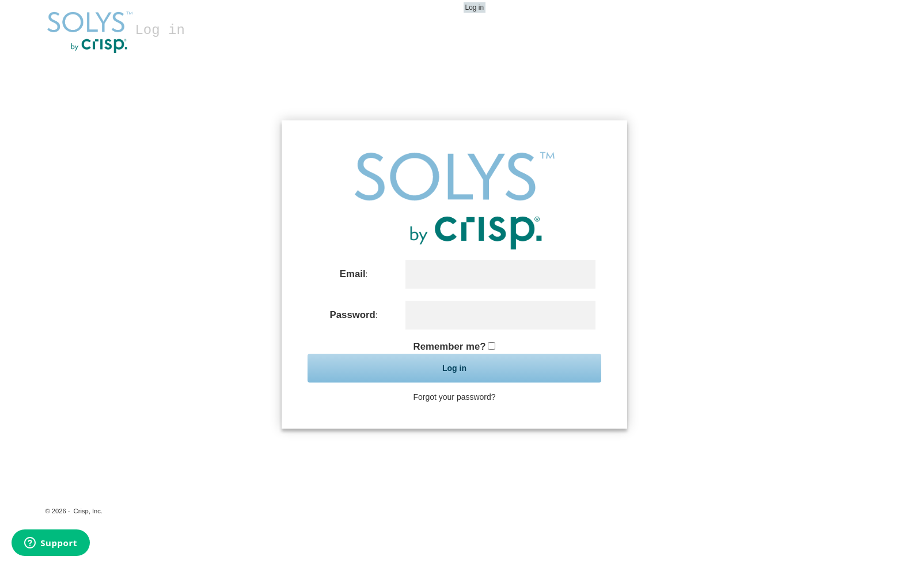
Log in (474, 7)
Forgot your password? (454, 397)
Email (353, 273)
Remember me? (449, 346)
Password (352, 314)
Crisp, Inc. (88, 511)
